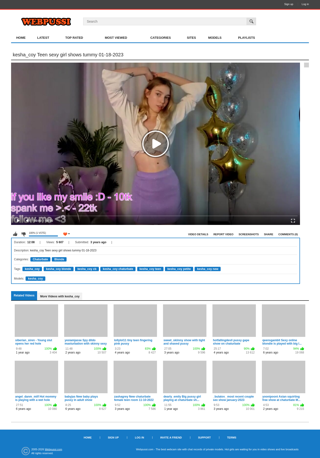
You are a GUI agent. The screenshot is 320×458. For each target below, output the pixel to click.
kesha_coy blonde (58, 269)
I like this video (15, 234)
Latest (43, 37)
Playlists (246, 37)
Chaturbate (40, 259)
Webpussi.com (53, 449)
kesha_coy (32, 269)
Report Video (223, 234)
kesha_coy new (207, 269)
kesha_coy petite (179, 269)
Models (215, 37)
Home (21, 37)
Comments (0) (288, 234)
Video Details (198, 234)
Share (268, 234)
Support (204, 437)
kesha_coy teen (150, 269)
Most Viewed (116, 37)
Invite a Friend (171, 437)
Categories (160, 37)
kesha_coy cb (86, 269)
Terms (231, 437)
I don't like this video (23, 234)
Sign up (288, 4)
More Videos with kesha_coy (60, 296)
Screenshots (248, 234)
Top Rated (74, 37)
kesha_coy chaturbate (118, 269)
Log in (305, 4)
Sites (191, 37)
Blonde (59, 259)
